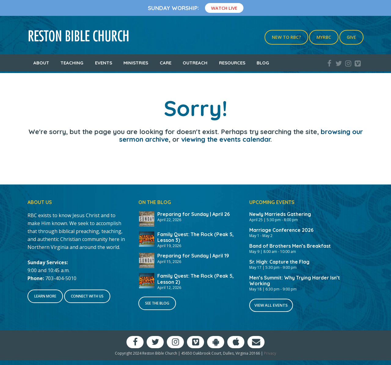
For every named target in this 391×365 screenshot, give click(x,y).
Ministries (135, 63)
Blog (263, 63)
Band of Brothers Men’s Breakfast (290, 246)
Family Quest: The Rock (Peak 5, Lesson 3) (195, 237)
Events (103, 63)
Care (165, 63)
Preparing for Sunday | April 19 (193, 256)
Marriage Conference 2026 (281, 230)
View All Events (271, 305)
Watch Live (224, 8)
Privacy (270, 353)
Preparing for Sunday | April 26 (193, 214)
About (41, 63)
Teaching (71, 63)
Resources (232, 63)
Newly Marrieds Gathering (280, 214)
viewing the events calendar (225, 139)
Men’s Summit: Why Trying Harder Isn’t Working (294, 281)
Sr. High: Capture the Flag (279, 262)
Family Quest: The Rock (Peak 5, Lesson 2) (195, 279)
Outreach (195, 63)
